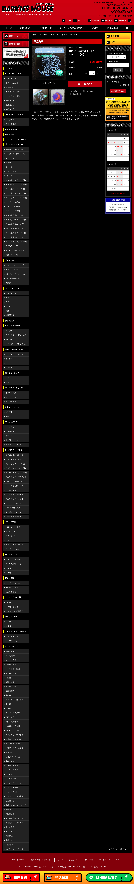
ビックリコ (10, 427)
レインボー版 (11, 397)
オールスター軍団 (13, 669)
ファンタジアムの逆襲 (14, 796)
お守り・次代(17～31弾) (15, 250)
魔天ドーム (10, 831)
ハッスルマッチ (12, 490)
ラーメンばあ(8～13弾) (15, 486)
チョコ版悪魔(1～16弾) (15, 224)
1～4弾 (8, 568)
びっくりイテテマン (14, 788)
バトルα (9, 774)
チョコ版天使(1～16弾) (15, 215)
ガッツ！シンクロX (13, 445)
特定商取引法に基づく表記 (42, 860)
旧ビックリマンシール (14, 144)
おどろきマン (11, 673)
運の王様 (9, 436)
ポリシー (119, 860)
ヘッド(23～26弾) (13, 206)
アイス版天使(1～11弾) (15, 228)
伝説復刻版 (9, 321)
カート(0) (120, 20)
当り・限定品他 (12, 83)
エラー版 (9, 167)
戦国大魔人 (10, 717)
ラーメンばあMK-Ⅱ (13, 503)
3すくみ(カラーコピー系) (16, 274)
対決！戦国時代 (12, 722)
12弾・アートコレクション (16, 344)
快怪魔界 (9, 678)
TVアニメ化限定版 (13, 508)
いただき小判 (11, 665)
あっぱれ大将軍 (11, 617)
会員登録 (93, 20)
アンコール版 (11, 402)
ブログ (66, 20)
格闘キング (10, 682)
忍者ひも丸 (10, 761)
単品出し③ (10, 109)
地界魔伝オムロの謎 (14, 739)
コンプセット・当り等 (14, 354)
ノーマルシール (12, 641)
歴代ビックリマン (12, 422)
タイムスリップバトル (14, 735)
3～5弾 (8, 626)
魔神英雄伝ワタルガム (14, 823)
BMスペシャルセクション (15, 349)
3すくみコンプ (11, 176)
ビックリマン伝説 (13, 96)
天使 (7, 302)
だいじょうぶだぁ (13, 730)
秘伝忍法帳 (9, 578)
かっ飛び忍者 (11, 687)
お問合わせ (89, 860)
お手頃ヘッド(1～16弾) (15, 149)
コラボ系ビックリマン (14, 115)
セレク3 (9, 368)
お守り (8, 306)
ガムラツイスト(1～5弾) (15, 464)
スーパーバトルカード (14, 549)
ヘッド (8, 298)
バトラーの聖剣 (12, 770)
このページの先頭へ (118, 849)
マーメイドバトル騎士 (14, 597)
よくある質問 (74, 860)
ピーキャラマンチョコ (14, 783)
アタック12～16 (12, 536)
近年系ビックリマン (13, 73)
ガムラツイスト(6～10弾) (16, 468)
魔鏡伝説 (9, 810)
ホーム (35, 35)
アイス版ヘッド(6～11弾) (16, 193)
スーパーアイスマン (14, 713)
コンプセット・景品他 (14, 459)
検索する (118, 70)
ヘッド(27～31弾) (13, 211)
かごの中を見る (118, 91)
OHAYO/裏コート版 (13, 564)
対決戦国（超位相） (14, 726)
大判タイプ (10, 283)
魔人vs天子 (10, 827)
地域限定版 (10, 315)
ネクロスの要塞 (12, 766)
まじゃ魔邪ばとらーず (14, 818)
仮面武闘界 (10, 691)
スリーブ (8, 69)
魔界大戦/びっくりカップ (16, 805)
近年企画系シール (12, 130)
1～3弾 (8, 602)
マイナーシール (11, 646)
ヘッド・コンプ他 (13, 559)
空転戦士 (9, 695)
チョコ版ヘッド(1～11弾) (16, 180)
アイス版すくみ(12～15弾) (16, 242)
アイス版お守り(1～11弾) (16, 233)
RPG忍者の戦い (12, 656)
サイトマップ (104, 860)
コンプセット (11, 78)
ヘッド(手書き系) (12, 270)
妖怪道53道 (10, 845)
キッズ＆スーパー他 (14, 512)
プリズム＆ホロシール (14, 455)
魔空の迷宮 (10, 814)
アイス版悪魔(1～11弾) (15, 237)
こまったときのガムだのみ (15, 632)
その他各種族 (11, 592)
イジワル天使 (11, 660)
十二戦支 (9, 704)
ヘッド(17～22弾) (13, 202)
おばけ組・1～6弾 (13, 527)
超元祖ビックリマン (13, 373)
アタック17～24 (12, 540)
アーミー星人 (11, 651)
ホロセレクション (13, 92)
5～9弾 (8, 573)
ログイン (106, 20)
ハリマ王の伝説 (11, 554)
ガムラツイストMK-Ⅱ (14, 499)
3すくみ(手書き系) (13, 278)
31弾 (7, 378)
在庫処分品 (9, 134)
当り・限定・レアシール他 (16, 335)
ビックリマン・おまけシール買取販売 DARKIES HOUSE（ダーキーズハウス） (68, 867)
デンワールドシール (14, 744)
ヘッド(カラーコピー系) (15, 265)
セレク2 (9, 363)
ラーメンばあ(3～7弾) (14, 481)
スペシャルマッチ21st (14, 495)
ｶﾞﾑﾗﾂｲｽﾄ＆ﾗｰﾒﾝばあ (13, 450)
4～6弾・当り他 (12, 607)
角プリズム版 (11, 393)
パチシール (9, 260)
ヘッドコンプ (11, 171)
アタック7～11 (11, 531)
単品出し (9, 416)
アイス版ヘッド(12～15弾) (16, 198)
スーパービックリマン (14, 288)
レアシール (10, 158)
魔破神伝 (9, 836)
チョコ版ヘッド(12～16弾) (16, 184)
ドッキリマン (11, 752)
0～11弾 (9, 339)
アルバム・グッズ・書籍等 (15, 139)
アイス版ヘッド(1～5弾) (15, 189)
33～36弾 (9, 87)
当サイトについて (18, 860)
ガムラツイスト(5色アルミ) (16, 477)
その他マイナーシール (14, 849)
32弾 (7, 382)
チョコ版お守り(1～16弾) (16, 220)
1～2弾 (8, 622)
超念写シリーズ (12, 440)
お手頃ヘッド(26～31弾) (15, 154)
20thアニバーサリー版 (14, 388)
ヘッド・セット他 (13, 583)
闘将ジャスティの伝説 (14, 748)
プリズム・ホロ (12, 636)
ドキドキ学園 (10, 522)
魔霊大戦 (9, 840)
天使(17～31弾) (12, 246)
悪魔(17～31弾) (12, 255)
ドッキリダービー (13, 431)
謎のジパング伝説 (13, 757)
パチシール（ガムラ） (14, 517)
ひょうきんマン (12, 792)
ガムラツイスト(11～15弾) (16, 473)
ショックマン (11, 708)
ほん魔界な (10, 801)
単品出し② (10, 105)
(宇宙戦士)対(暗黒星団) (15, 611)
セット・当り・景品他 (14, 545)
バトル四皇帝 (11, 779)
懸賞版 (8, 162)
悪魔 (7, 311)
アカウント (79, 20)
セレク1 (9, 359)
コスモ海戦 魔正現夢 (14, 700)
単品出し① (10, 100)
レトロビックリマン (13, 407)
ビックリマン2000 (12, 326)
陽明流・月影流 (12, 588)
